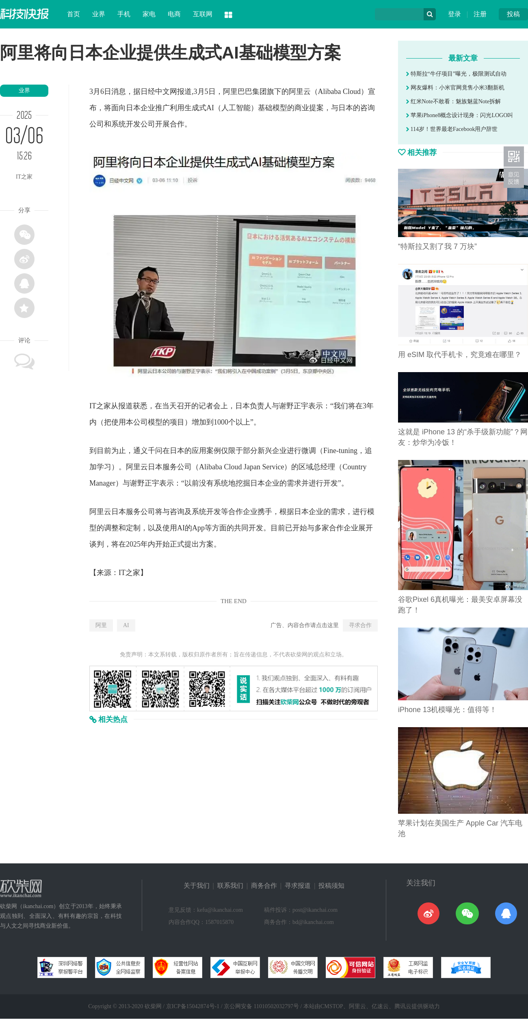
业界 (98, 14)
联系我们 (230, 885)
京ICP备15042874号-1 (192, 1006)
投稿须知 (331, 885)
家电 (149, 14)
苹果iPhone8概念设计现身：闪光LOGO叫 (459, 115)
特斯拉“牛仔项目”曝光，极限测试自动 (456, 74)
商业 (301, 108)
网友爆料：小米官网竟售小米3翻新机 (455, 88)
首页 (73, 14)
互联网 (202, 14)
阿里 (101, 625)
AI (126, 625)
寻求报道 (298, 885)
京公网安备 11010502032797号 (261, 1006)
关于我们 (197, 885)
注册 (480, 14)
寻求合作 (360, 625)
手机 (123, 14)
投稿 (513, 14)
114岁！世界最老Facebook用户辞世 (452, 129)
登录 (454, 14)
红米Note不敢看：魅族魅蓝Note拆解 (453, 101)
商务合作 (264, 885)
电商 (174, 14)
